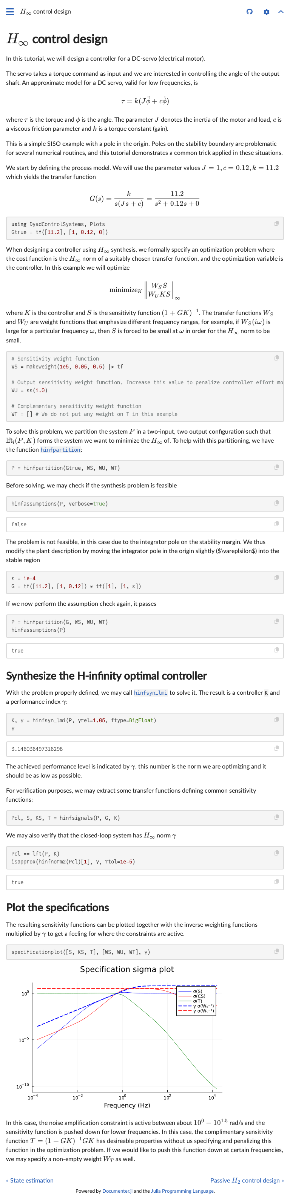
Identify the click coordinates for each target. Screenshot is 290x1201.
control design (57, 40)
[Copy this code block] (277, 223)
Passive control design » (247, 1180)
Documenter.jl (117, 1191)
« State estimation (30, 1181)
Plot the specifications (57, 908)
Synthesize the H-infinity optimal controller (106, 676)
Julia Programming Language (182, 1191)
